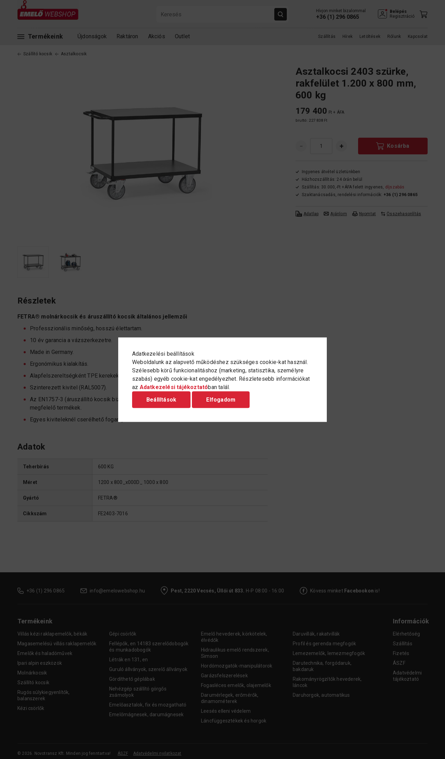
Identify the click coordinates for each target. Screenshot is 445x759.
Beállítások (161, 399)
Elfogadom (220, 399)
